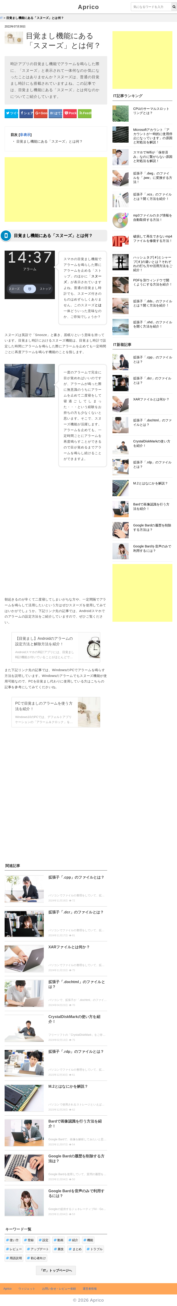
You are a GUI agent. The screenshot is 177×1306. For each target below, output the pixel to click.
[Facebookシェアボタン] (26, 113)
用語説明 (14, 1258)
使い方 (12, 1240)
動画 (59, 1240)
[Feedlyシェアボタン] (84, 113)
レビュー (14, 1249)
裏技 (59, 1249)
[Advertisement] (56, 189)
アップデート (38, 1249)
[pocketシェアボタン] (70, 113)
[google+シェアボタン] (40, 113)
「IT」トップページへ (56, 1270)
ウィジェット (26, 1288)
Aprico (88, 6)
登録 (29, 1240)
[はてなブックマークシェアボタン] (55, 113)
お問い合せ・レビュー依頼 (59, 1288)
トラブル (95, 1249)
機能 (88, 1240)
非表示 (25, 135)
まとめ (75, 1249)
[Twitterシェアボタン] (11, 113)
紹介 (73, 1240)
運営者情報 (90, 1288)
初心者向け (36, 1258)
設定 (44, 1240)
